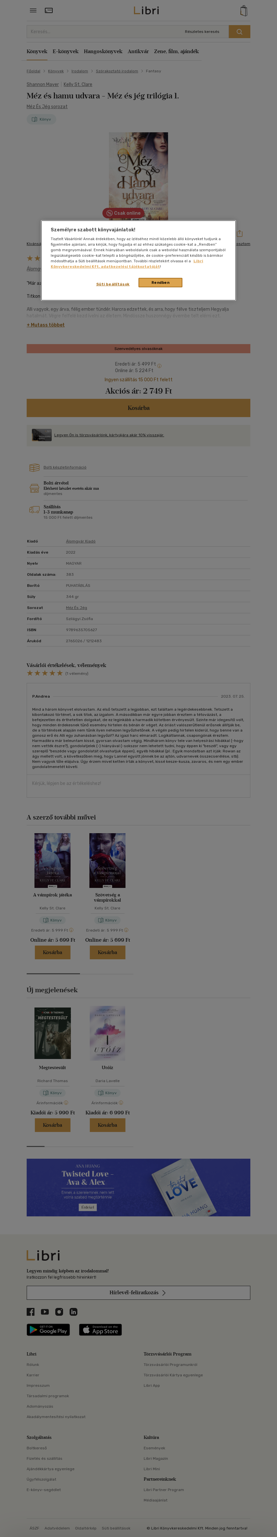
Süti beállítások (113, 284)
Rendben (161, 282)
